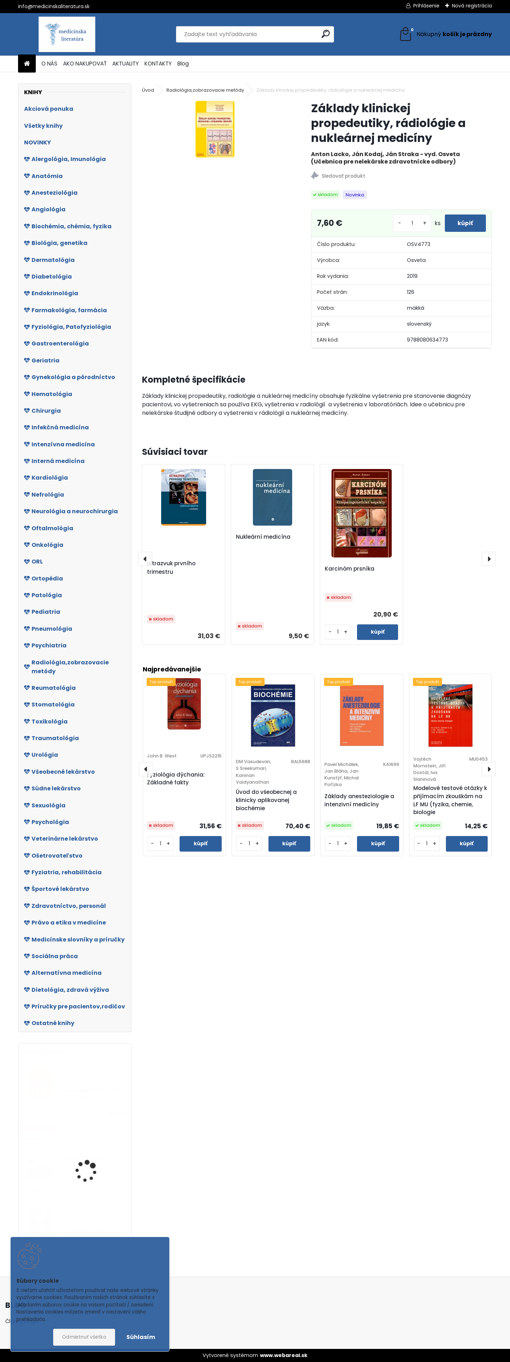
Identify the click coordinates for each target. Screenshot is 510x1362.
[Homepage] (27, 64)
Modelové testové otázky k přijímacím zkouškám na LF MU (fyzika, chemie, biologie (450, 800)
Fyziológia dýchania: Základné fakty (176, 778)
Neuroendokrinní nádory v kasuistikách (95, 1094)
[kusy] (409, 223)
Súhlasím (140, 1337)
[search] (326, 34)
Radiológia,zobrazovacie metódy (205, 90)
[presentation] (145, 559)
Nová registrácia (472, 5)
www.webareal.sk (283, 1355)
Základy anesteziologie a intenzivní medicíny (359, 800)
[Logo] (66, 34)
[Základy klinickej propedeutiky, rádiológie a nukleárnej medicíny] (215, 129)
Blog (183, 63)
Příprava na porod (87, 1158)
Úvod (148, 90)
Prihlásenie (426, 5)
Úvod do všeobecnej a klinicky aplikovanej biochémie (266, 800)
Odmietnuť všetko (84, 1337)
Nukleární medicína (263, 536)
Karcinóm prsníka (349, 568)
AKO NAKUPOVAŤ (85, 63)
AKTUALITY (125, 63)
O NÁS (49, 63)
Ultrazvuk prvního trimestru (171, 568)
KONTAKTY (158, 63)
